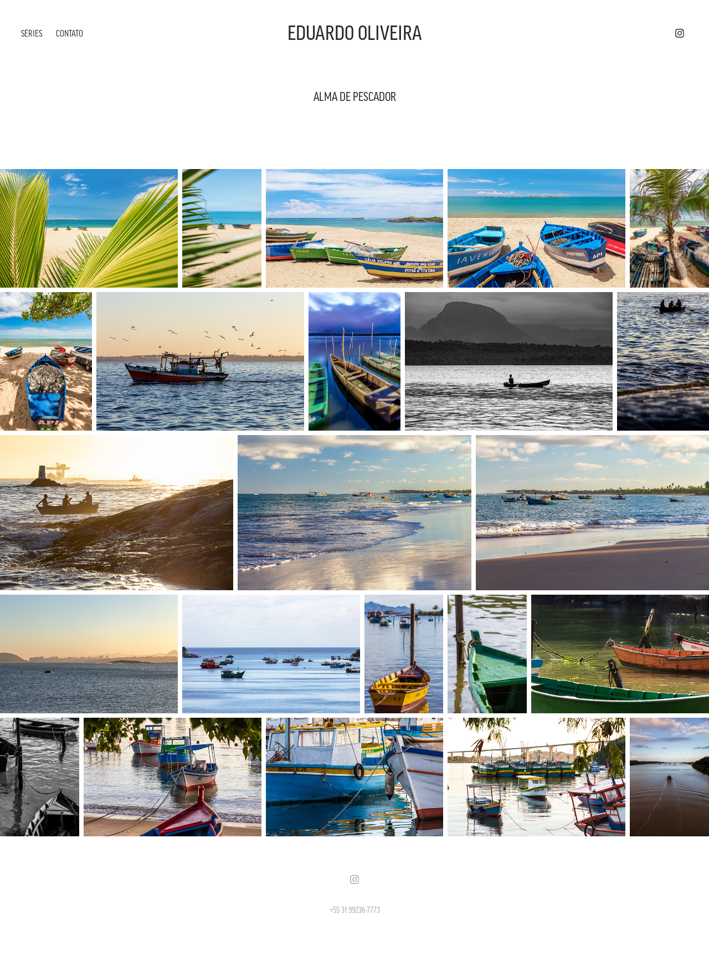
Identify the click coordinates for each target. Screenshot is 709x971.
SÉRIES (31, 33)
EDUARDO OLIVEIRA (354, 33)
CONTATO (69, 33)
